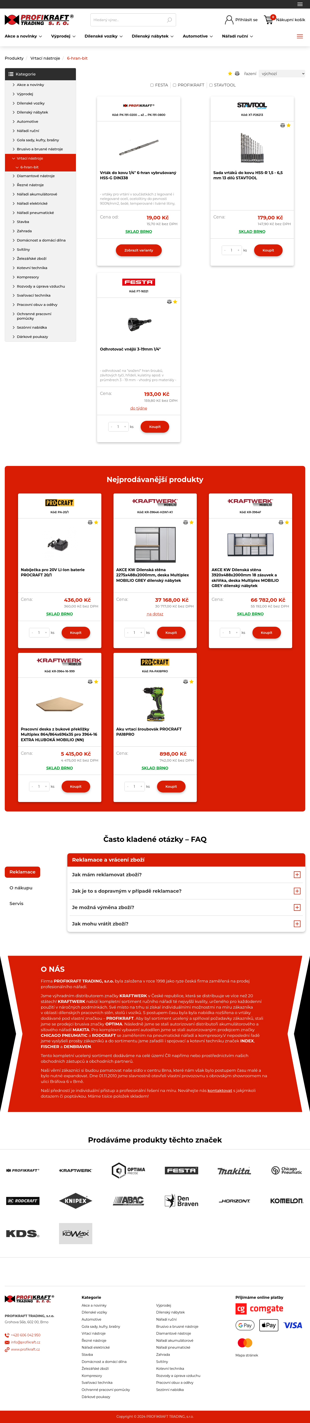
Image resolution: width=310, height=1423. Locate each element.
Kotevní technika (32, 268)
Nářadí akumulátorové (37, 194)
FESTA (159, 85)
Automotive (27, 121)
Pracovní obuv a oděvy (37, 304)
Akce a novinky (30, 84)
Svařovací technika (33, 295)
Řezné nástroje (30, 185)
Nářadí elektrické (32, 203)
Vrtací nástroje (45, 58)
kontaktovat (220, 1090)
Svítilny (23, 249)
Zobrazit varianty (138, 250)
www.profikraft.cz (25, 1349)
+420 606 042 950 (25, 1335)
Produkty (14, 58)
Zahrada (24, 231)
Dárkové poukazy (32, 336)
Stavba (23, 221)
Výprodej (25, 94)
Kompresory (28, 277)
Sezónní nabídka (32, 327)
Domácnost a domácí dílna (41, 240)
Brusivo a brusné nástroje (40, 149)
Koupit (268, 250)
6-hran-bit (77, 58)
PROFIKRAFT (188, 85)
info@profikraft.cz (25, 1342)
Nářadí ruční (28, 130)
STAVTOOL (222, 85)
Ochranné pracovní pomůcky (34, 316)
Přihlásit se (246, 19)
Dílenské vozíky (31, 103)
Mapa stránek (247, 1355)
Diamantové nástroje (36, 176)
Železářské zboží (31, 258)
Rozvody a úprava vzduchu (41, 286)
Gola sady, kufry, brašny (38, 140)
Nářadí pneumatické (35, 212)
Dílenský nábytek (32, 112)
